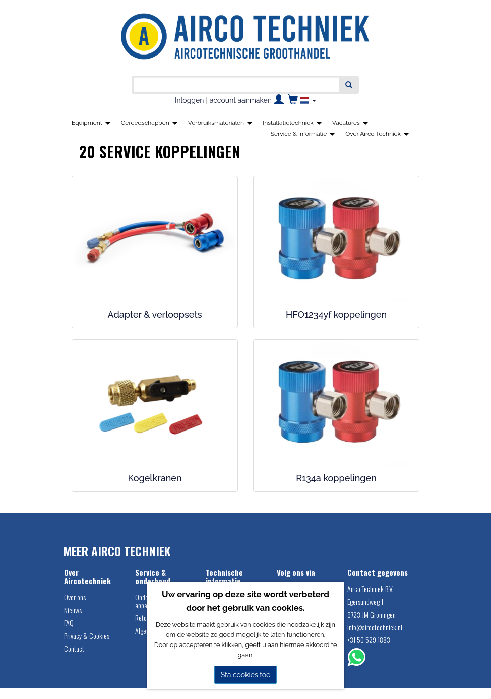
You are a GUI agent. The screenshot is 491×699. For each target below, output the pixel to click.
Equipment (91, 122)
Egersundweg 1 (365, 601)
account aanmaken (241, 100)
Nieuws (73, 610)
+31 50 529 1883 (368, 639)
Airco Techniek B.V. (370, 588)
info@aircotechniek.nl (374, 627)
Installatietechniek (292, 122)
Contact (74, 648)
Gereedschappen (149, 122)
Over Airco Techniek (377, 133)
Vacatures (350, 122)
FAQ (69, 622)
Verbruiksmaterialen (220, 122)
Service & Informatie (303, 133)
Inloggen (189, 100)
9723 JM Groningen (371, 614)
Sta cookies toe (246, 675)
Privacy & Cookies (86, 635)
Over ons (75, 597)
